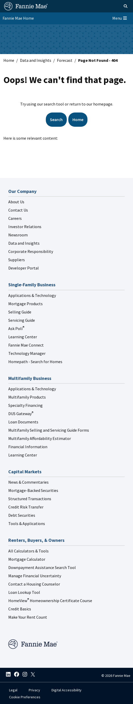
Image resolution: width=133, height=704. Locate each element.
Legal (13, 690)
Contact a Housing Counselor (34, 584)
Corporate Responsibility (30, 251)
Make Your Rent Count (27, 617)
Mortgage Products (25, 303)
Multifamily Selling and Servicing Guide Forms (48, 430)
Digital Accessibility (66, 690)
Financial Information (27, 446)
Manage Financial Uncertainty (34, 575)
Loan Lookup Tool (24, 592)
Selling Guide (19, 311)
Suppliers (16, 259)
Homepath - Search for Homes (35, 361)
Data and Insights (35, 60)
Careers (15, 218)
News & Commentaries (28, 482)
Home (8, 60)
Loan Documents (23, 421)
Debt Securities (21, 515)
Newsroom (18, 234)
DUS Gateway (20, 413)
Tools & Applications (26, 523)
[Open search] (119, 6)
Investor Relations (24, 226)
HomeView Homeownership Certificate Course (50, 600)
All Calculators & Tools (28, 550)
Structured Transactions (29, 498)
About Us (16, 201)
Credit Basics (19, 608)
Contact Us (18, 210)
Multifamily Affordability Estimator (39, 438)
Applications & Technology (32, 295)
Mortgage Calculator (26, 559)
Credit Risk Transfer (25, 507)
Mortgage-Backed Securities (33, 490)
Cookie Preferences (24, 697)
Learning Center (22, 336)
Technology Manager (27, 353)
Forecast (64, 60)
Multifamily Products (27, 397)
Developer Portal (23, 268)
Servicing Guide (21, 320)
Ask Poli (16, 328)
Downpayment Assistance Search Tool (42, 567)
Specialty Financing (25, 405)
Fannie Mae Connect (26, 345)
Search (56, 119)
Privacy (34, 690)
